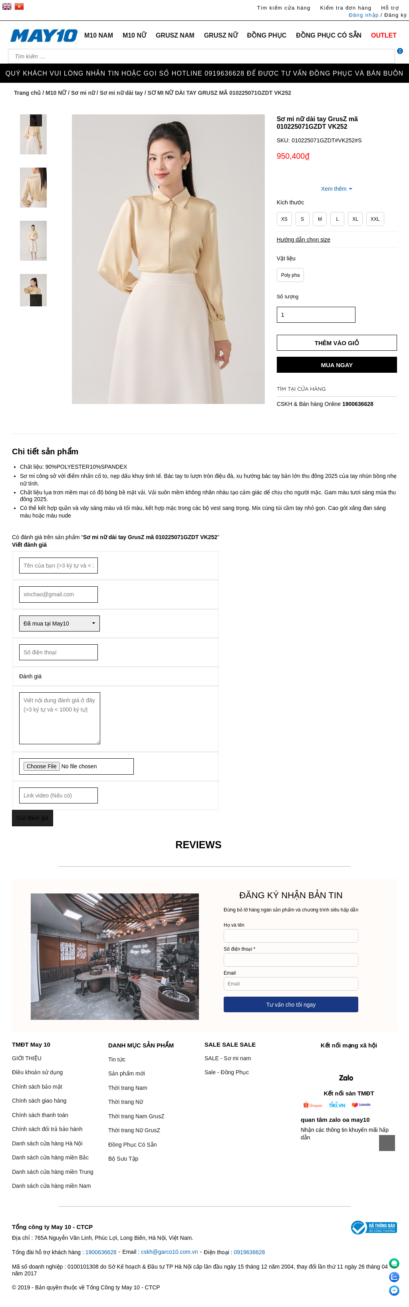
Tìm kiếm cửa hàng (283, 8)
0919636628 (249, 1252)
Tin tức (116, 1059)
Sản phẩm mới (126, 1073)
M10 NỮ (134, 35)
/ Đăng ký (393, 15)
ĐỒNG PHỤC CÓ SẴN (328, 35)
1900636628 (357, 404)
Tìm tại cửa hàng (301, 388)
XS (284, 219)
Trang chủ (27, 93)
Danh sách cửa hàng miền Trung (52, 1172)
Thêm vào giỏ (337, 343)
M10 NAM (98, 35)
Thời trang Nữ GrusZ (134, 1130)
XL (355, 219)
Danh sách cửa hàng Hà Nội (47, 1143)
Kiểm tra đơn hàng (345, 8)
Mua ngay (337, 365)
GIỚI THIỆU (27, 1058)
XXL (375, 219)
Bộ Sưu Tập (123, 1158)
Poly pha (290, 275)
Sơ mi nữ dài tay (121, 93)
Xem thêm (334, 189)
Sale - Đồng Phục (226, 1072)
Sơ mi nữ (83, 93)
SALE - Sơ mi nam (227, 1058)
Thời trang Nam (127, 1088)
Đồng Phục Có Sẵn (132, 1144)
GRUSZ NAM (175, 35)
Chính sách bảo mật (37, 1086)
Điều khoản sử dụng (37, 1072)
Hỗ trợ (390, 8)
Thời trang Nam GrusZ (136, 1116)
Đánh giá (30, 676)
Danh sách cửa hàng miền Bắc (50, 1157)
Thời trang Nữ (125, 1102)
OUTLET (384, 35)
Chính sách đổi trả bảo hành (47, 1129)
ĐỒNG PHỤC (267, 35)
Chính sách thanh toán (40, 1115)
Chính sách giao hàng (39, 1100)
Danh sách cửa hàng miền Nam (51, 1186)
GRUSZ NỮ (221, 35)
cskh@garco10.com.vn (169, 1252)
